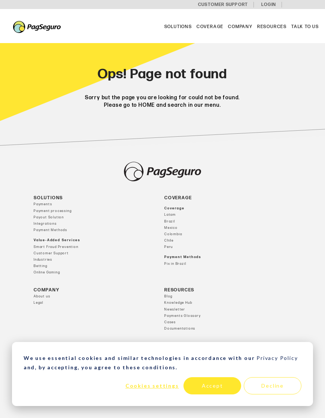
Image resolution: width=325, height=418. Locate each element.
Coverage (210, 27)
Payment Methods (50, 230)
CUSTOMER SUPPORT (223, 4)
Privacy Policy (277, 358)
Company (240, 27)
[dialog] (162, 374)
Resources (272, 27)
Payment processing (53, 211)
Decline (272, 385)
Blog (168, 296)
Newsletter (174, 310)
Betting (41, 266)
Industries (43, 260)
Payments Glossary (182, 316)
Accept (212, 385)
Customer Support (51, 253)
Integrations (45, 224)
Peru (168, 247)
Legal (38, 303)
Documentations (179, 329)
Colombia (173, 234)
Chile (169, 241)
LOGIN (268, 4)
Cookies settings (152, 385)
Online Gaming (47, 272)
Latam (170, 215)
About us (42, 296)
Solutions (178, 27)
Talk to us (305, 27)
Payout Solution (49, 217)
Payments (43, 204)
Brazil (169, 221)
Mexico (171, 228)
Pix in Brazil (175, 264)
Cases (170, 322)
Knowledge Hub (178, 303)
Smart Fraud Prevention (56, 247)
